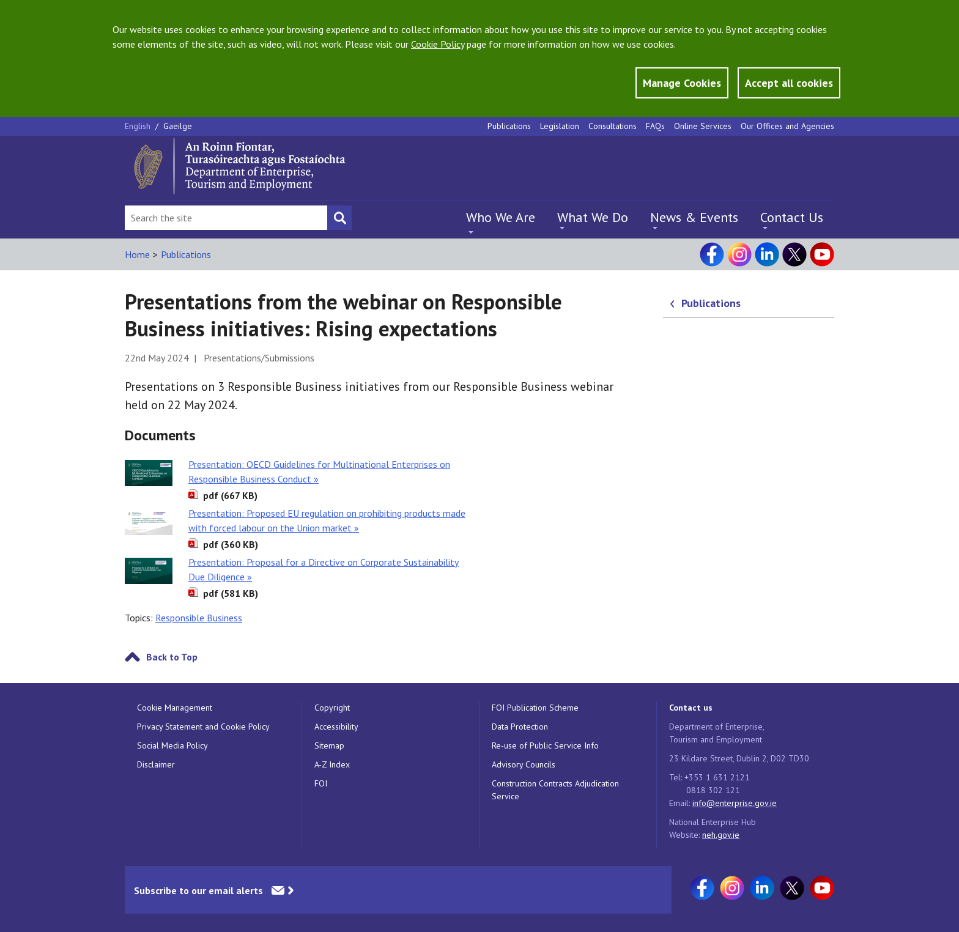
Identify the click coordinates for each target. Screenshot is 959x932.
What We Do (592, 217)
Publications (509, 125)
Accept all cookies (789, 83)
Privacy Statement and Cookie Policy (203, 726)
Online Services (702, 125)
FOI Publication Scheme (535, 707)
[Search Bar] (226, 217)
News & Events (694, 217)
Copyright (332, 707)
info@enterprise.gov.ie (734, 802)
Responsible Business (198, 618)
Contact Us (791, 217)
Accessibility (336, 726)
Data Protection (520, 726)
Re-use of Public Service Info (545, 745)
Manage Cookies (682, 83)
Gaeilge (177, 125)
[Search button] (339, 217)
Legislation (559, 125)
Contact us (691, 707)
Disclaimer (156, 764)
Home (137, 254)
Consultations (612, 125)
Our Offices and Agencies (787, 125)
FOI (320, 783)
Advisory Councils (523, 764)
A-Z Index (332, 764)
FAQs (655, 125)
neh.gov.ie (720, 834)
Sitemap (329, 745)
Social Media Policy (172, 745)
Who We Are (500, 217)
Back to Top (172, 657)
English (139, 125)
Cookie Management (174, 707)
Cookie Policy (437, 44)
